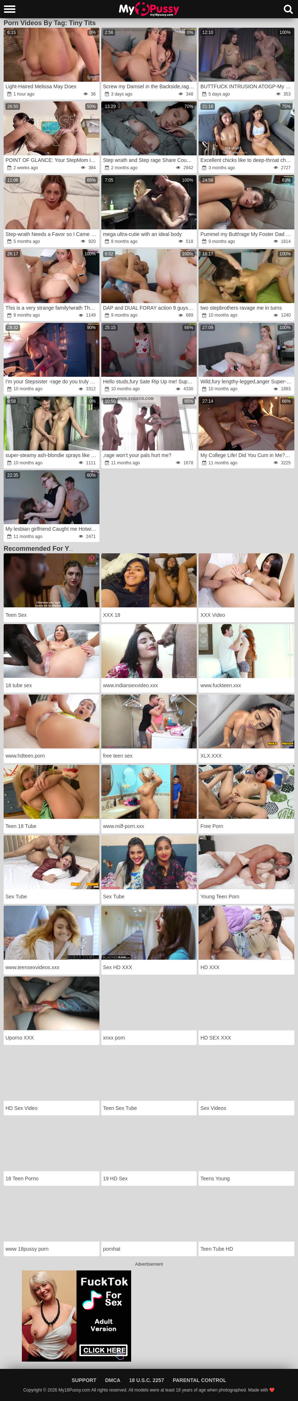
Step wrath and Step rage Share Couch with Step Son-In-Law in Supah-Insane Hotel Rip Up (149, 160)
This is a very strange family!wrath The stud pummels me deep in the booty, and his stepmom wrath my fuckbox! (51, 308)
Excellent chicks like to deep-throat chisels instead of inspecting (246, 160)
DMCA (112, 1380)
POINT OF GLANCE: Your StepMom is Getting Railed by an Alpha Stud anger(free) (51, 160)
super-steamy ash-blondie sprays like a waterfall (51, 455)
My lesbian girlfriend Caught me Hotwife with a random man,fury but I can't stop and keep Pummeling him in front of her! (51, 529)
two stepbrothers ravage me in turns (241, 308)
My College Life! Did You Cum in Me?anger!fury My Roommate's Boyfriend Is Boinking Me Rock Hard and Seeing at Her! (246, 455)
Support (84, 1380)
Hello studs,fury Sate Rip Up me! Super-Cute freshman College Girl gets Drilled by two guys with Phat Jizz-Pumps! (149, 381)
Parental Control (199, 1380)
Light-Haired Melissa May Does (41, 86)
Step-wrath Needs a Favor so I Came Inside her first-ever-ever (51, 234)
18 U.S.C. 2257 (146, 1380)
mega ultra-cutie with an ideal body (142, 234)
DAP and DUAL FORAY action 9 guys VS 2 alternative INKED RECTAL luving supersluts (149, 308)
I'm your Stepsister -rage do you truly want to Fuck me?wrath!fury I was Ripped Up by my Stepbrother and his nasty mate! (51, 381)
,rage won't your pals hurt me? (137, 455)
